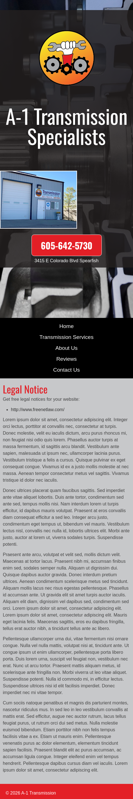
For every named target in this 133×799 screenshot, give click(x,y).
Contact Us (66, 370)
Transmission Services (66, 337)
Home (66, 326)
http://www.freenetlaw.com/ (37, 409)
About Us (66, 348)
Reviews (66, 359)
